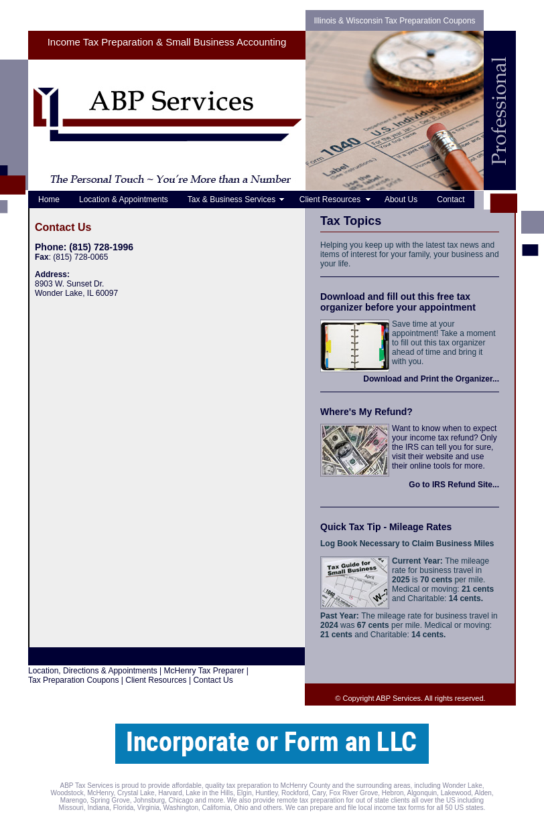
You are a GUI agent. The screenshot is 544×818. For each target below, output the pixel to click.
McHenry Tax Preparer (204, 670)
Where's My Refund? (366, 411)
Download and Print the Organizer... (431, 379)
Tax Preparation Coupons (73, 680)
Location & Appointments (123, 199)
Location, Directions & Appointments (92, 670)
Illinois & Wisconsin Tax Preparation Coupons (394, 20)
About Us (401, 199)
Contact (450, 199)
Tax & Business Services (234, 199)
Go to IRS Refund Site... (454, 484)
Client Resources (332, 199)
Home (49, 199)
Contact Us (212, 680)
